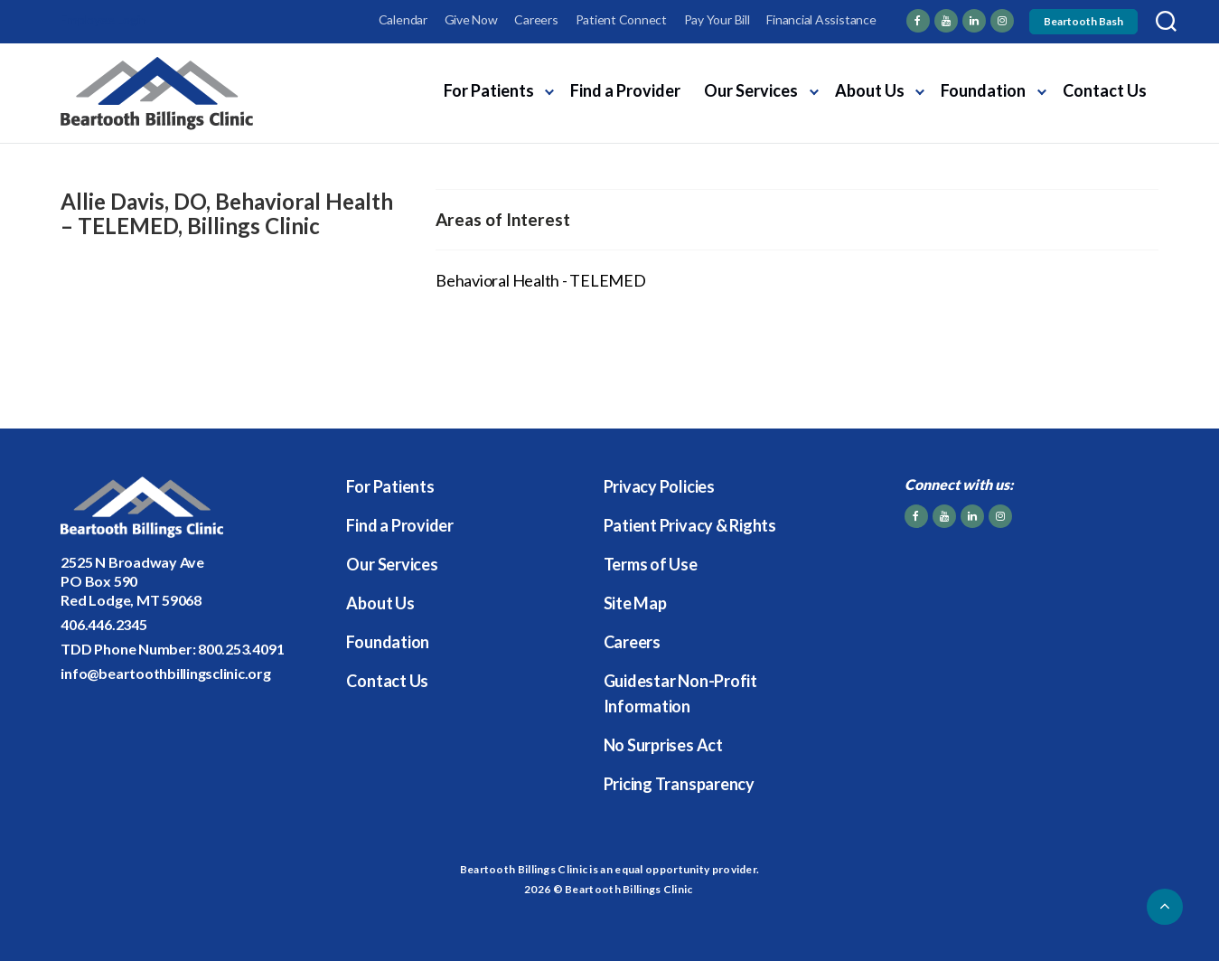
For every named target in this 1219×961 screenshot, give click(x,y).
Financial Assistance (821, 19)
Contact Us (1105, 90)
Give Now (471, 19)
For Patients (489, 90)
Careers (536, 19)
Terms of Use (651, 564)
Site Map (635, 603)
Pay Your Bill (717, 19)
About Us (870, 90)
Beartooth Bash (1083, 21)
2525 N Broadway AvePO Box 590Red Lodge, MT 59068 (132, 580)
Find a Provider (625, 90)
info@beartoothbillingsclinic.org (165, 673)
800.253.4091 (241, 648)
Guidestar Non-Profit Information (680, 693)
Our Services (751, 90)
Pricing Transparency (679, 784)
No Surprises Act (663, 745)
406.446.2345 (103, 624)
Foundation (983, 90)
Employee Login (103, 19)
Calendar (403, 19)
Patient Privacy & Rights (690, 525)
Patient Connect (621, 19)
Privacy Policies (659, 486)
